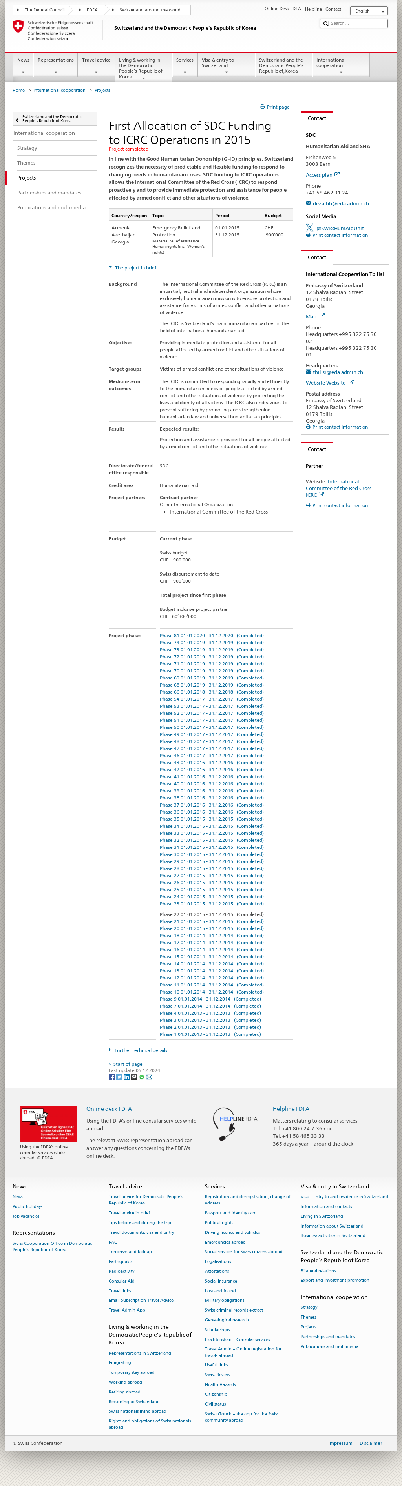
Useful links (216, 1365)
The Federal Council (45, 10)
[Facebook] (112, 1076)
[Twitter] (120, 1076)
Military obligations (224, 1300)
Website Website (330, 383)
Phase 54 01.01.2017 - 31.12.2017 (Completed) (212, 698)
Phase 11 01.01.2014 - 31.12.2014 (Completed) (212, 984)
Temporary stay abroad (132, 1372)
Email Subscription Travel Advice (141, 1300)
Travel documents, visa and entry (141, 1232)
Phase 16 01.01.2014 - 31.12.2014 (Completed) (212, 949)
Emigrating (120, 1363)
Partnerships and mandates (328, 1336)
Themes (308, 1317)
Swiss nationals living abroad (137, 1411)
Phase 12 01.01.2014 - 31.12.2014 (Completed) (212, 977)
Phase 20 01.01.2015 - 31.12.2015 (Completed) (212, 928)
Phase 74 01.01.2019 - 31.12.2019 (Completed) (212, 642)
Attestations (217, 1271)
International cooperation (341, 66)
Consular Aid (122, 1281)
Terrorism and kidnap (130, 1252)
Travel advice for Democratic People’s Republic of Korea (146, 1200)
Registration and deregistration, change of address (248, 1200)
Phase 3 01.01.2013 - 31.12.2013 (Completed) (210, 1020)
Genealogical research (227, 1320)
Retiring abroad (125, 1392)
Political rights (219, 1222)
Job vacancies (26, 1216)
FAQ (113, 1242)
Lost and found (220, 1290)
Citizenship (216, 1394)
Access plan (323, 175)
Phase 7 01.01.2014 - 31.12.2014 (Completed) (210, 1005)
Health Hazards (220, 1385)
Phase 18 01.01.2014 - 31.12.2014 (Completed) (212, 935)
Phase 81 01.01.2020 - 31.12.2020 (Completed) (212, 635)
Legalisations (218, 1261)
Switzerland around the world (150, 10)
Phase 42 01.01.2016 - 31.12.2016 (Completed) (212, 769)
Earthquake (120, 1261)
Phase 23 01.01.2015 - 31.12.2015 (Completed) (212, 903)
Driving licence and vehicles (232, 1232)
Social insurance (221, 1281)
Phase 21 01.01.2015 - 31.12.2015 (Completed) (212, 921)
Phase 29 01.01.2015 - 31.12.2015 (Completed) (212, 861)
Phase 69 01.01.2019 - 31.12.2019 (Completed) (212, 677)
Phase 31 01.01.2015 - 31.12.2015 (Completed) (212, 847)
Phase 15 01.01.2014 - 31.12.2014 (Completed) (212, 956)
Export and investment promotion (335, 1280)
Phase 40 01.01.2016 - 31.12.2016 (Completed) (212, 783)
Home (19, 90)
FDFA (92, 10)
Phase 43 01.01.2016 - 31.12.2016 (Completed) (212, 762)
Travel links (120, 1290)
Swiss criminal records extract (234, 1310)
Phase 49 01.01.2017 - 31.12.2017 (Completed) (212, 734)
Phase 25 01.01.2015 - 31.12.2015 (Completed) (212, 889)
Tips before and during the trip (140, 1222)
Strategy (309, 1307)
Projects (308, 1327)
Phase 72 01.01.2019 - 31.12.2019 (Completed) (212, 656)
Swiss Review (217, 1375)
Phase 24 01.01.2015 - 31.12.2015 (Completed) (212, 896)
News (23, 66)
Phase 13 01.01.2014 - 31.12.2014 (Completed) (212, 970)
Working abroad (125, 1382)
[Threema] (135, 1076)
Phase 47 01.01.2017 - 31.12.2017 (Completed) (212, 748)
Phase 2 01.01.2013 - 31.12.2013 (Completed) (210, 1027)
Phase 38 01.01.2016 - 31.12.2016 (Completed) (212, 797)
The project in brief (135, 268)
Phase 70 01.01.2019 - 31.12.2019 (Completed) (212, 670)
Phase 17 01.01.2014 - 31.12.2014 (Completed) (212, 942)
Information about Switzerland (332, 1226)
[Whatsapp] (142, 1076)
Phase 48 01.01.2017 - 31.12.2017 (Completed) (212, 741)
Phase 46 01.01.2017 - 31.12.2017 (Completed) (212, 755)
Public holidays (27, 1206)
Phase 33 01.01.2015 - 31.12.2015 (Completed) (212, 833)
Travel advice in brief (129, 1213)
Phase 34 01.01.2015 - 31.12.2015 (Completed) (212, 825)
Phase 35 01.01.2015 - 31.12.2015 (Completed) (212, 818)
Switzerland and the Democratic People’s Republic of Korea (284, 66)
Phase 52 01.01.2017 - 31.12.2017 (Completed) (212, 713)
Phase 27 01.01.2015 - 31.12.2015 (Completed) (212, 875)
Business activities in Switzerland (333, 1236)
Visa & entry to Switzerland (226, 66)
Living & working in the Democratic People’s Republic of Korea (143, 69)
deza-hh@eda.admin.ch (341, 203)
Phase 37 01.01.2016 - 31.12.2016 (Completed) (212, 804)
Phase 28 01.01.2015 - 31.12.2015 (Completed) (212, 868)
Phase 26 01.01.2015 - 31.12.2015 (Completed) (212, 882)
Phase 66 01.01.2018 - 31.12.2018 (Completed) (212, 691)
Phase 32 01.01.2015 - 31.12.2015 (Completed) (212, 840)
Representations (55, 66)
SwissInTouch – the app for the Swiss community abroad (241, 1417)
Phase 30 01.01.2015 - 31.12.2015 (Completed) (212, 854)
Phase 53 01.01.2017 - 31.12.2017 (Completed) (212, 705)
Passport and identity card (231, 1213)
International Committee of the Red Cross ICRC (338, 488)
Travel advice (96, 66)
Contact (313, 118)
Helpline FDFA (291, 1108)
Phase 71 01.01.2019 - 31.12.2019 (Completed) (212, 663)
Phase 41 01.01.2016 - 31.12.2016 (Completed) (212, 776)
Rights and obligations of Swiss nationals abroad (150, 1424)
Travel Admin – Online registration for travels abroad (243, 1352)
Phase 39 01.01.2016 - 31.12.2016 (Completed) (212, 790)
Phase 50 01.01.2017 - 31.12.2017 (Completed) (212, 727)
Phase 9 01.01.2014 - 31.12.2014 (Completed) (210, 998)
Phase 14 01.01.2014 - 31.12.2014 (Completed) (212, 963)
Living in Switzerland (322, 1216)
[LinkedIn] (127, 1076)
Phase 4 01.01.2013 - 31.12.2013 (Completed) (210, 1012)
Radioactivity (121, 1271)
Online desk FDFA (109, 1108)
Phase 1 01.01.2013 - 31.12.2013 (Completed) (210, 1034)
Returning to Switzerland (134, 1401)
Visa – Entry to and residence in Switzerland (344, 1197)
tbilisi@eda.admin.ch (338, 372)
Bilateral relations (318, 1270)
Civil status (215, 1404)
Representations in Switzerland (140, 1353)
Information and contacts (326, 1206)
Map (315, 316)
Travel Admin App (127, 1310)
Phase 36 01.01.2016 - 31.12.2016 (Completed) (212, 811)
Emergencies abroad (225, 1242)
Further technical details (140, 1050)
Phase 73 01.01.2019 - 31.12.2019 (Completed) (212, 649)
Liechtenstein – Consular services (237, 1339)
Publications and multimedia (329, 1346)
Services (185, 66)
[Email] (149, 1076)
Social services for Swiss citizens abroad (244, 1252)
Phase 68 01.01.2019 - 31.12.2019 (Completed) (212, 684)
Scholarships (217, 1329)
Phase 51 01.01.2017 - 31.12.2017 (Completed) (212, 720)
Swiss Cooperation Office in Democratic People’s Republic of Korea (52, 1246)
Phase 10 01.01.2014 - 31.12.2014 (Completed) (212, 991)
